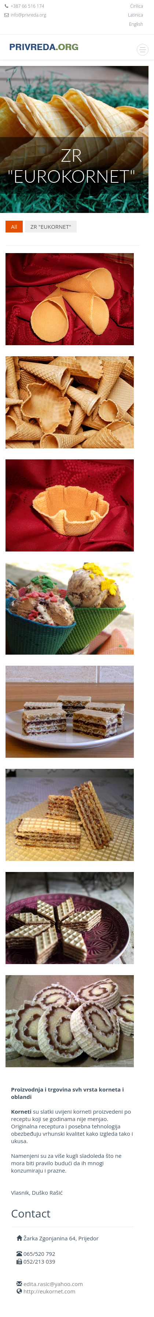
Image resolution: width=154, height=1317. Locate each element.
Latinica (135, 15)
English (136, 24)
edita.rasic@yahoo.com (53, 1284)
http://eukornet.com (49, 1291)
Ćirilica (136, 6)
